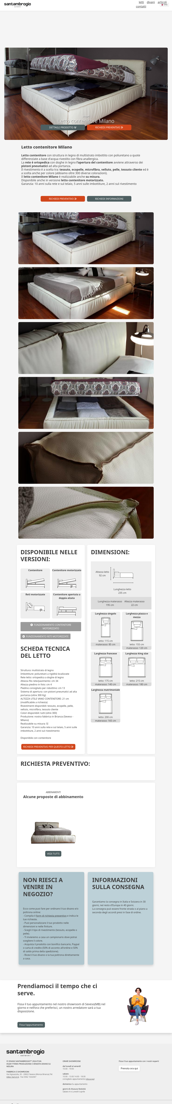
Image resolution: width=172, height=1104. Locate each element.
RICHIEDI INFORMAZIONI (109, 198)
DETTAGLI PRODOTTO (62, 127)
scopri (86, 119)
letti (128, 6)
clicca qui (90, 1079)
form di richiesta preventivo (51, 915)
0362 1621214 (13, 1077)
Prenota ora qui (129, 1068)
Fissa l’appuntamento (31, 1024)
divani (135, 6)
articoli (143, 6)
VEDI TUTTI (53, 853)
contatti (153, 6)
